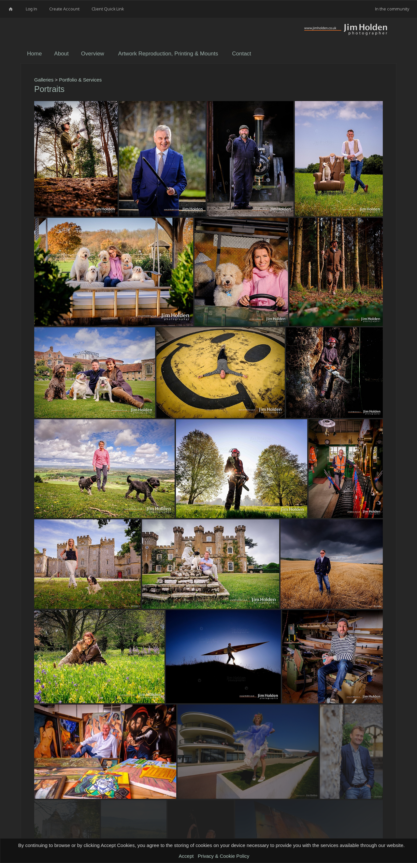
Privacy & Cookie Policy (223, 856)
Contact (241, 54)
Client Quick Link (108, 8)
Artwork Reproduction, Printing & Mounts (168, 54)
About (61, 54)
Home (34, 54)
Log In (31, 8)
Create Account (64, 8)
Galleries (43, 79)
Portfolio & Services (80, 79)
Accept (186, 856)
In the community (392, 8)
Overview (92, 54)
